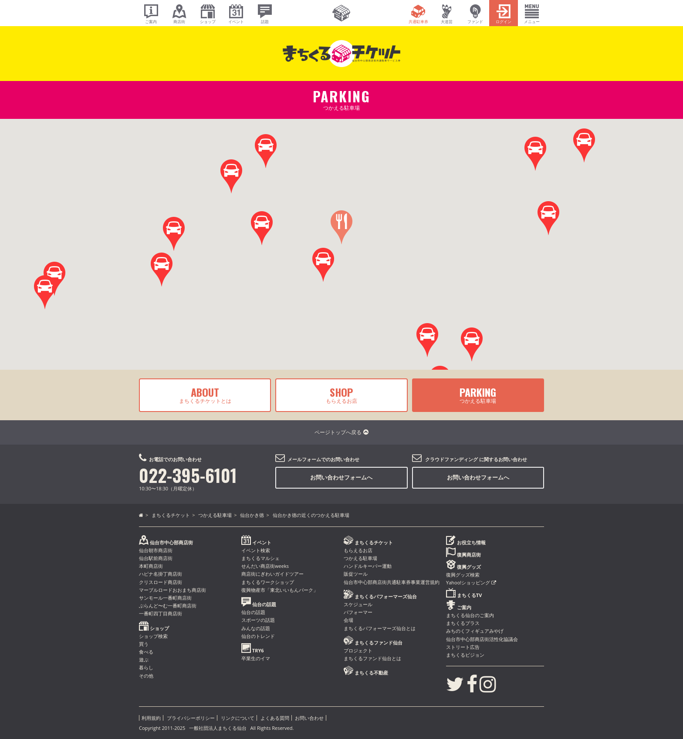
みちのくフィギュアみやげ (475, 631)
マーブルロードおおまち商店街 (172, 590)
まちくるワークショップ (267, 582)
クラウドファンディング (451, 459)
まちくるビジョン (465, 654)
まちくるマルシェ (260, 558)
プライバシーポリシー (191, 718)
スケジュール (358, 604)
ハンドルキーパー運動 (368, 566)
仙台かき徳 (252, 515)
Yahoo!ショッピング (471, 582)
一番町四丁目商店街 (160, 613)
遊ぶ (144, 659)
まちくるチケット (171, 515)
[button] (548, 218)
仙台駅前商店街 (155, 558)
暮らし (146, 667)
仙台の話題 (253, 612)
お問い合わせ (309, 718)
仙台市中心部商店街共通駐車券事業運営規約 (392, 582)
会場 (348, 620)
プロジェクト (358, 650)
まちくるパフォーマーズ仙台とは (380, 628)
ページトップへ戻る (341, 432)
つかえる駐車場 (478, 394)
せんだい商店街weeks (265, 566)
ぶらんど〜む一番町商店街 (167, 605)
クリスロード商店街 (160, 582)
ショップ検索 (153, 636)
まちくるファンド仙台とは (372, 658)
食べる (146, 651)
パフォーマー (358, 612)
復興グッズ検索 (463, 574)
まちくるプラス (463, 623)
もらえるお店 (341, 394)
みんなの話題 (255, 628)
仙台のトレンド (258, 636)
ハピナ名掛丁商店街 (160, 573)
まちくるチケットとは (205, 394)
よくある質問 (274, 718)
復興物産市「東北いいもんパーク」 (279, 590)
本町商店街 (151, 566)
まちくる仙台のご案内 (470, 615)
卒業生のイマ (255, 658)
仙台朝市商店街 (155, 550)
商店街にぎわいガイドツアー (272, 573)
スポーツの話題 (258, 620)
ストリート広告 (463, 647)
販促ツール (356, 573)
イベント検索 (255, 550)
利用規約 (151, 718)
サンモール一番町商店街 (165, 597)
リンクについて (237, 718)
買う (144, 644)
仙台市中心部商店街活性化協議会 (482, 639)
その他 (146, 675)
